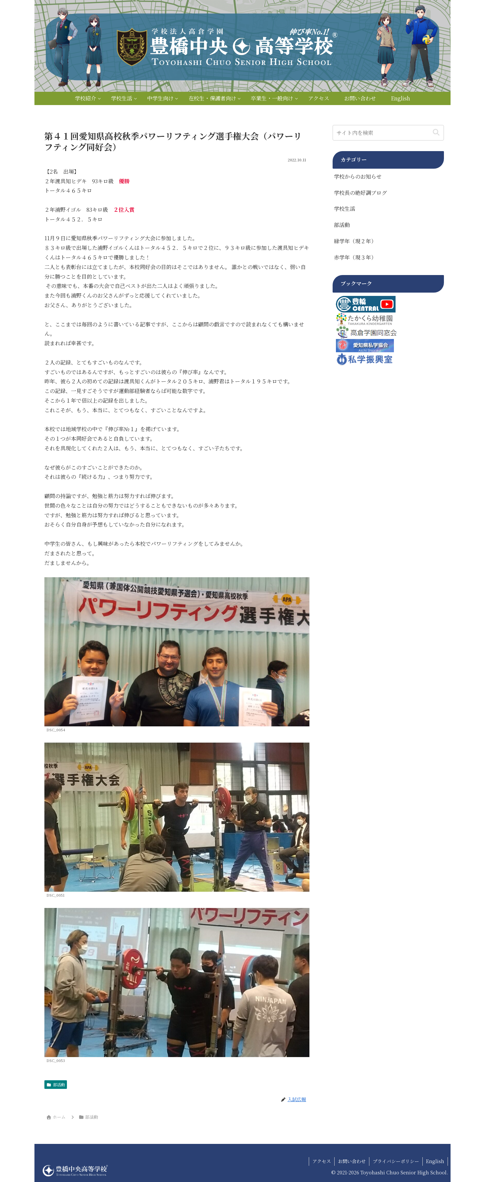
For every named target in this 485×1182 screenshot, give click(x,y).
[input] (388, 133)
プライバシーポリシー (396, 1161)
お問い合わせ (352, 1161)
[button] (436, 133)
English (435, 1161)
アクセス (321, 1161)
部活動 (55, 1084)
